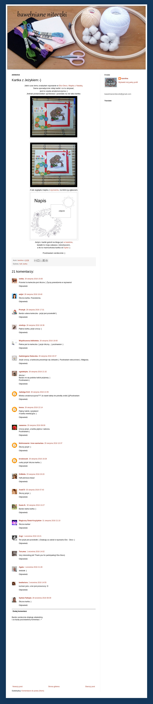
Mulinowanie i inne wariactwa (31, 443)
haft (20, 264)
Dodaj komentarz (20, 611)
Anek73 (22, 490)
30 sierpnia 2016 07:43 (35, 490)
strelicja (22, 325)
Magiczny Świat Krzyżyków (30, 521)
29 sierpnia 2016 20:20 (35, 474)
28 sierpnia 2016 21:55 (40, 392)
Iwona (21, 407)
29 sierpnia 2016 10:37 (53, 443)
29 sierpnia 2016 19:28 (38, 459)
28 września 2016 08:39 (41, 598)
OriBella (22, 474)
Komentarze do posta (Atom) (32, 691)
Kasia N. (22, 505)
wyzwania (54, 190)
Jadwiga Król (24, 392)
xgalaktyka (23, 372)
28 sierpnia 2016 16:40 (33, 294)
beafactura (23, 582)
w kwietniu (68, 242)
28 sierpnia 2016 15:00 (34, 279)
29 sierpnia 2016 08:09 (36, 425)
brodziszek (23, 459)
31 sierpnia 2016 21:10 (51, 521)
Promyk (22, 310)
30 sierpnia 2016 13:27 (36, 505)
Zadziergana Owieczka (28, 356)
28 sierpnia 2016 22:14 (34, 407)
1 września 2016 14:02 (36, 552)
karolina (124, 78)
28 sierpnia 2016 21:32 (38, 372)
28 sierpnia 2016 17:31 (35, 310)
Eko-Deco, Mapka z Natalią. (71, 86)
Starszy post (90, 687)
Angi (21, 536)
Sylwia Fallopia (25, 598)
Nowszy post (18, 687)
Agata (21, 567)
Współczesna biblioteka (29, 341)
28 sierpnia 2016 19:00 (49, 341)
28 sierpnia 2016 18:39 (35, 325)
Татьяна (22, 552)
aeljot (21, 294)
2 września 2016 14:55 (37, 582)
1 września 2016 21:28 (33, 567)
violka (21, 279)
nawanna (22, 425)
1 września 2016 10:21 (32, 536)
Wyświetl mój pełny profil (128, 82)
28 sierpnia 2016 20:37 (47, 356)
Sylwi (66, 248)
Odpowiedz (23, 286)
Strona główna (54, 687)
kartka (25, 264)
